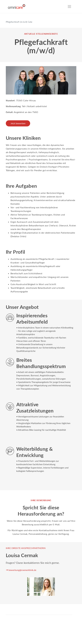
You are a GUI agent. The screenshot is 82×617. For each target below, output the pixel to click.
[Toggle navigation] (69, 6)
